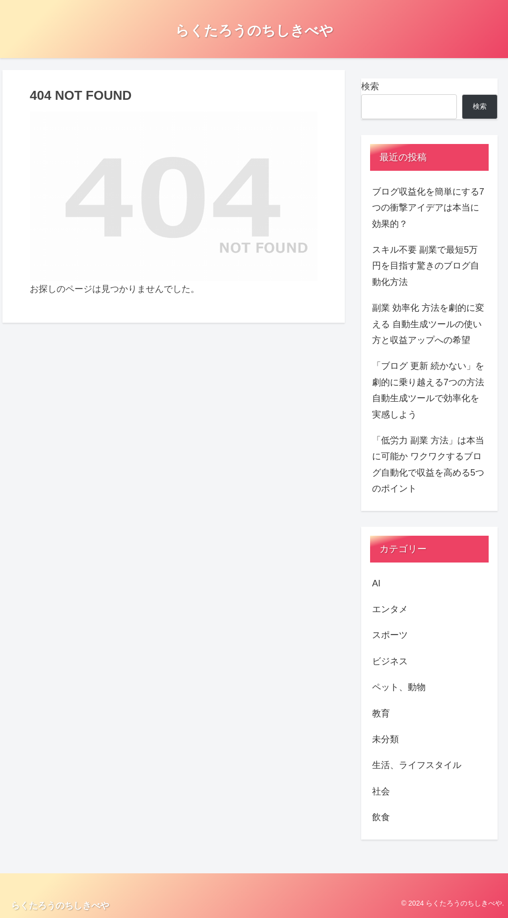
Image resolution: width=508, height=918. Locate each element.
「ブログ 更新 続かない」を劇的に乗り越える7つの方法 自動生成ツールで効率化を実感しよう (428, 390)
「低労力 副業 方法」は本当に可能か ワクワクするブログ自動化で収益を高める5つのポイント (428, 464)
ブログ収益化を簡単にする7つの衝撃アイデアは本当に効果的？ (428, 208)
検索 (370, 86)
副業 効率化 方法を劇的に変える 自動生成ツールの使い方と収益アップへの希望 (428, 324)
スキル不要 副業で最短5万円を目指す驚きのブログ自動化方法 (425, 266)
